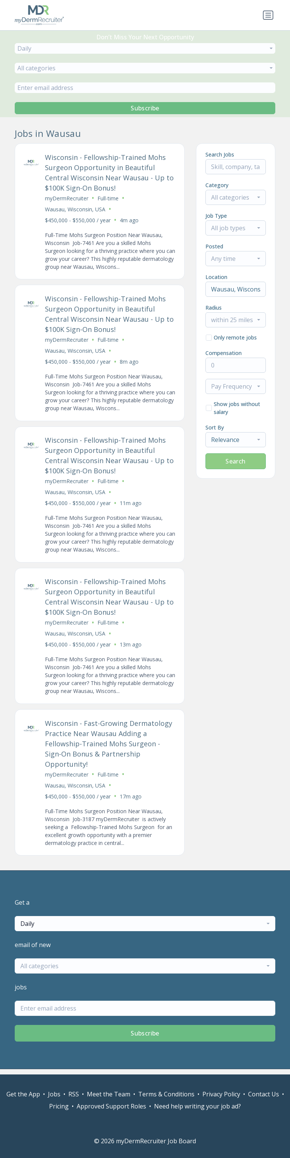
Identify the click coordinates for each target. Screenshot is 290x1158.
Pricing (59, 1106)
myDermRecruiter (67, 198)
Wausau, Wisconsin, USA (75, 209)
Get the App (23, 1094)
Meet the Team (108, 1094)
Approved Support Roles (111, 1106)
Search (235, 461)
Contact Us (263, 1094)
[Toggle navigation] (268, 15)
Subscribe (145, 108)
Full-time (108, 198)
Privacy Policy (221, 1094)
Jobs (54, 1094)
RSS (73, 1094)
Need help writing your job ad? (197, 1106)
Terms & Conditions (166, 1094)
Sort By (214, 427)
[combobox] (145, 48)
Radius (213, 307)
